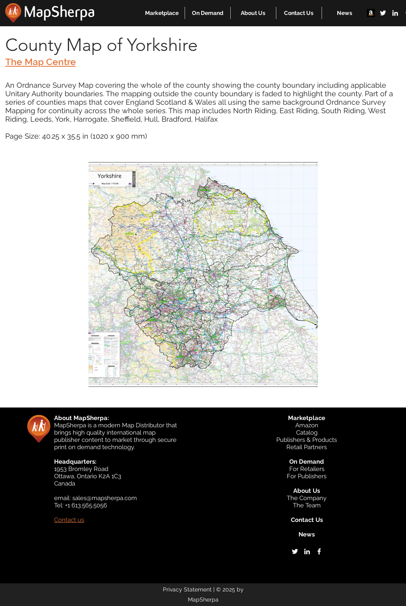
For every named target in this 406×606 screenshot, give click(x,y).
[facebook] (319, 551)
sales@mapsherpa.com (104, 498)
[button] (162, 13)
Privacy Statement (187, 589)
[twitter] (383, 13)
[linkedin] (395, 13)
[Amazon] (371, 13)
